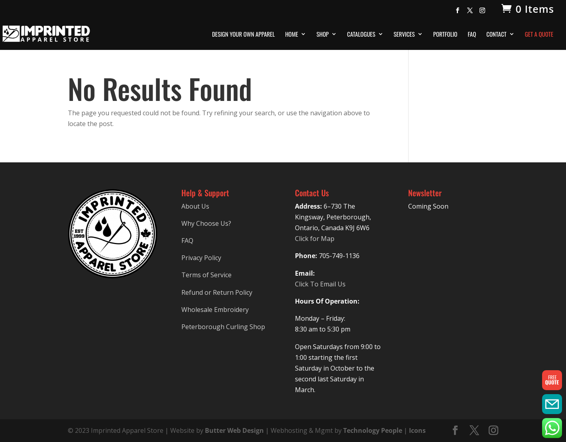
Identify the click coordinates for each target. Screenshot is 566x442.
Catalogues (361, 34)
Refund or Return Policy (216, 292)
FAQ (472, 34)
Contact (496, 34)
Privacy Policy (201, 257)
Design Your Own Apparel (243, 34)
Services (404, 34)
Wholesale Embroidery (215, 309)
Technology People (372, 430)
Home (291, 34)
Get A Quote (539, 34)
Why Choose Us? (206, 223)
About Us (195, 206)
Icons (417, 430)
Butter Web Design (234, 430)
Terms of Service (206, 274)
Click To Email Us (320, 284)
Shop (322, 34)
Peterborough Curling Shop (223, 326)
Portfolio (445, 34)
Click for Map (314, 238)
